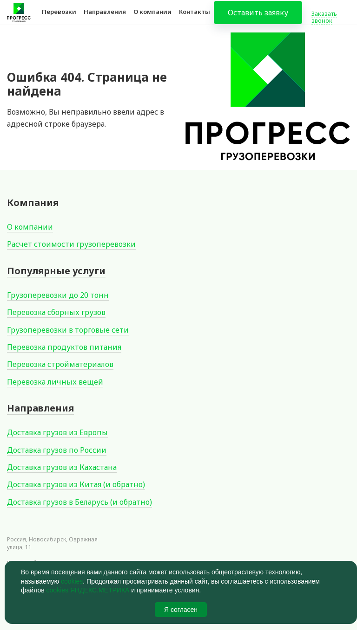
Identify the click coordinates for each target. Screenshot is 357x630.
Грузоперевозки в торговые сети (68, 330)
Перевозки (59, 17)
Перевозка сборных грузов (56, 312)
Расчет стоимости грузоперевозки (71, 244)
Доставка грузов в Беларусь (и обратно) (79, 502)
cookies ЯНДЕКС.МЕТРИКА (88, 590)
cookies (72, 581)
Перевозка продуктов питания (64, 347)
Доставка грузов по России (56, 450)
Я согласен (181, 609)
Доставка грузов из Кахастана (62, 467)
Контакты (194, 17)
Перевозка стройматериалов (60, 364)
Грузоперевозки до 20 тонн (58, 295)
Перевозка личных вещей (55, 382)
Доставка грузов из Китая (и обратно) (76, 484)
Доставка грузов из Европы (57, 432)
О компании (152, 17)
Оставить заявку (258, 18)
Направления (105, 17)
